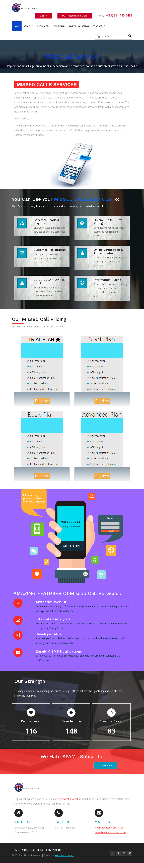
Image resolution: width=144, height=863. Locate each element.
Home (17, 26)
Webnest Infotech (64, 855)
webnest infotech (69, 799)
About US (28, 850)
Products (43, 26)
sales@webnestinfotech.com (110, 832)
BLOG (40, 850)
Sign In (43, 15)
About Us (28, 26)
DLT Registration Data (74, 15)
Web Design (59, 26)
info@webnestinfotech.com (109, 827)
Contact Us (99, 26)
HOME (15, 850)
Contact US (53, 850)
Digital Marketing (79, 26)
